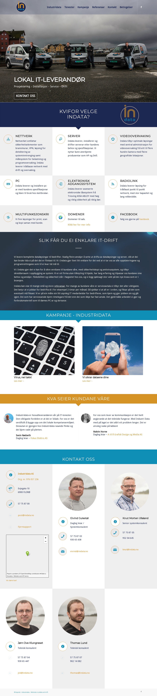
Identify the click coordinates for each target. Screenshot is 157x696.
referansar (59, 286)
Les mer (19, 381)
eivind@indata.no (79, 541)
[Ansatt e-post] (67, 540)
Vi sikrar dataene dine (95, 377)
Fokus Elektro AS (39, 438)
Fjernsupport (24, 526)
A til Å (46, 692)
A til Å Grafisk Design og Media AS (125, 434)
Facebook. (144, 219)
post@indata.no (26, 515)
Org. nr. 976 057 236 (28, 479)
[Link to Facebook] (141, 7)
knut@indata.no (130, 539)
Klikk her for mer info (79, 224)
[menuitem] (54, 7)
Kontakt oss (25, 96)
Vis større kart (11, 580)
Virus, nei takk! (23, 377)
